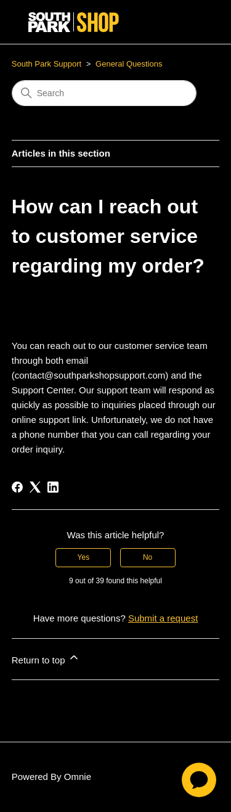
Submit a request (163, 618)
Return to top (46, 658)
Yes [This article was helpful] (84, 557)
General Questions (128, 63)
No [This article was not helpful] (147, 557)
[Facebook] (17, 487)
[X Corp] (35, 487)
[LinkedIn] (53, 487)
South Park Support (46, 63)
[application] (199, 780)
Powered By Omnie (51, 776)
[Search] (104, 93)
